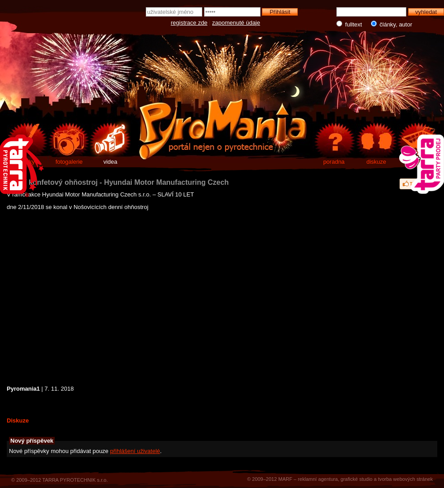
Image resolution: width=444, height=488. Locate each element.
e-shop (418, 161)
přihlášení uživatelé (135, 451)
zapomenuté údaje (236, 22)
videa (110, 161)
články (26, 161)
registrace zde (189, 22)
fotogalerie (69, 161)
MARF (285, 479)
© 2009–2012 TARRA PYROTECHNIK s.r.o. (59, 480)
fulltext (350, 24)
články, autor (389, 24)
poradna (334, 161)
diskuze (376, 161)
